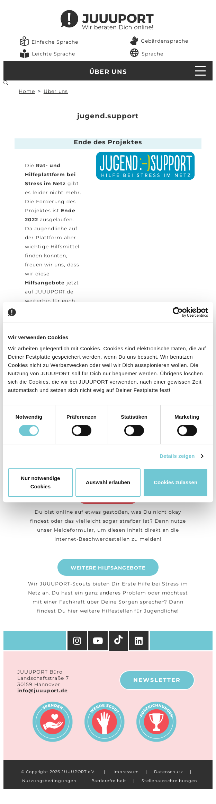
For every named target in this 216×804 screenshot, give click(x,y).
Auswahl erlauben (108, 482)
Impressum (126, 771)
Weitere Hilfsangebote (108, 568)
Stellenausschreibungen (169, 780)
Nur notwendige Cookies (40, 482)
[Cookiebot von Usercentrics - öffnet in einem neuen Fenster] (177, 312)
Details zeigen (177, 456)
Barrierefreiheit (108, 780)
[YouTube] (98, 640)
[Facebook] (139, 640)
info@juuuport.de (42, 690)
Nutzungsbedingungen (49, 780)
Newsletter (157, 680)
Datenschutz (168, 771)
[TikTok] (119, 641)
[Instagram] (77, 640)
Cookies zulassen (175, 482)
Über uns (108, 72)
